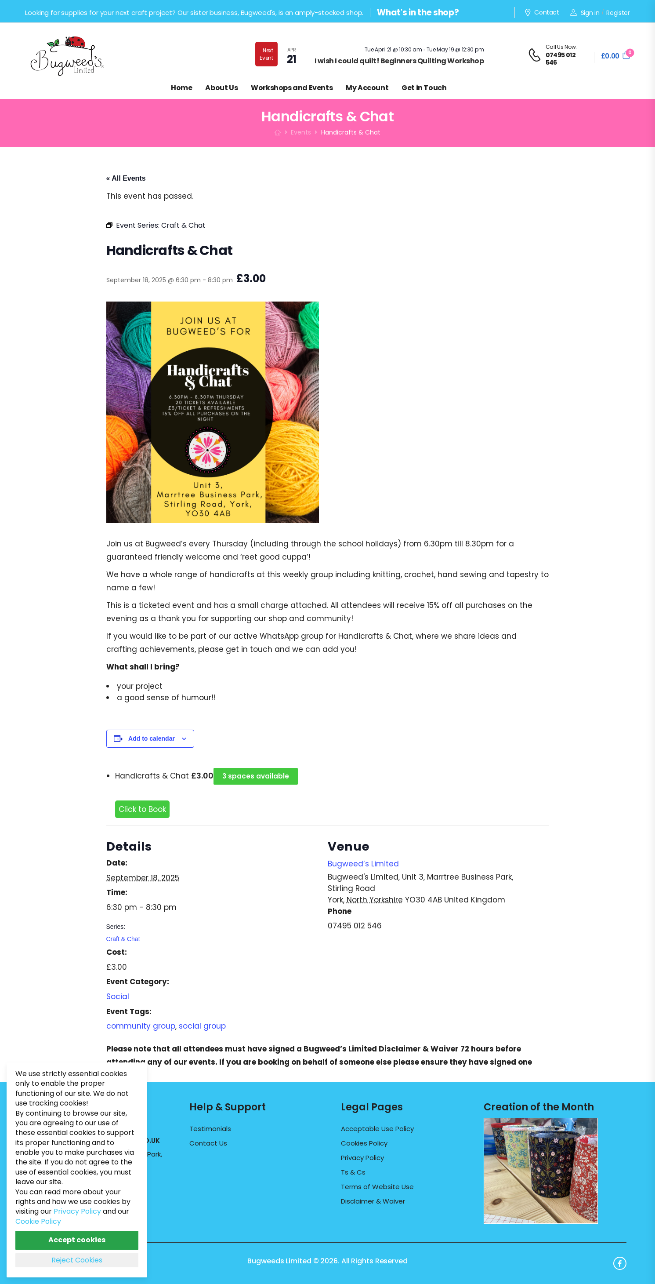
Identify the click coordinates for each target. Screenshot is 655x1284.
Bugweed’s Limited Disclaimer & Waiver (381, 1049)
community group (140, 1026)
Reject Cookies (76, 1260)
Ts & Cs (353, 1172)
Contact (541, 13)
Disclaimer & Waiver (373, 1201)
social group (202, 1026)
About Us (221, 88)
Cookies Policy (364, 1143)
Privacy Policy (362, 1158)
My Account (367, 88)
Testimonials (210, 1129)
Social (117, 996)
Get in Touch (424, 88)
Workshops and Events (292, 88)
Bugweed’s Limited (363, 863)
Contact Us (208, 1143)
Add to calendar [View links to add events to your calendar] (151, 738)
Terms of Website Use (377, 1187)
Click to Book (142, 809)
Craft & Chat (123, 938)
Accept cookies (76, 1240)
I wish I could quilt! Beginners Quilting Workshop (399, 61)
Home (181, 88)
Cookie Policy (38, 1221)
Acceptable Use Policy (377, 1129)
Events (301, 132)
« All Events (126, 178)
